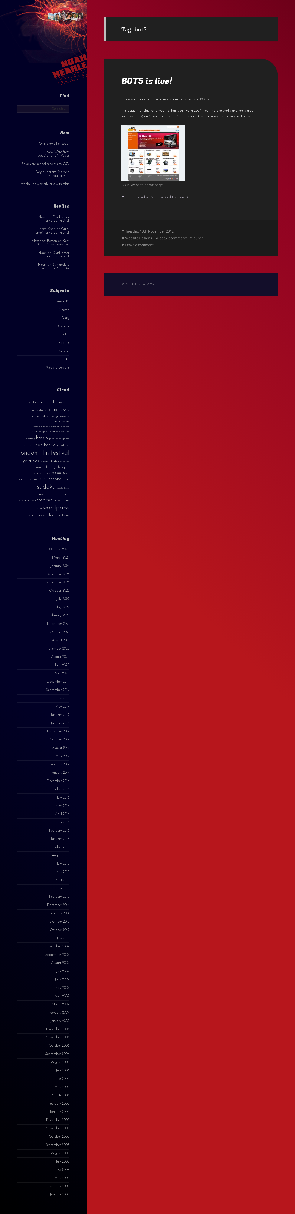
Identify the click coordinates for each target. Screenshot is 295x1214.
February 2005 (58, 1186)
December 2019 (58, 681)
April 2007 (62, 996)
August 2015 (60, 855)
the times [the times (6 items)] (44, 500)
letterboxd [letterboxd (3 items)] (62, 445)
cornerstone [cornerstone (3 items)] (38, 410)
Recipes (64, 343)
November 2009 (57, 946)
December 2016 (58, 781)
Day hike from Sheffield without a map (52, 173)
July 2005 (62, 1161)
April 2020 (62, 673)
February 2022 (59, 615)
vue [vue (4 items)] (39, 508)
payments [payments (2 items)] (64, 462)
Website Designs (57, 367)
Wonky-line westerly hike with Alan (45, 184)
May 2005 (61, 1178)
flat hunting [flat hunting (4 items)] (33, 431)
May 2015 (62, 872)
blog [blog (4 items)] (66, 402)
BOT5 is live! (146, 81)
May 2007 (62, 988)
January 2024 (59, 566)
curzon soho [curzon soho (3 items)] (32, 416)
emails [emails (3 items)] (65, 421)
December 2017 (58, 731)
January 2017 (60, 773)
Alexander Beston (44, 241)
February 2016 (59, 830)
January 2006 (59, 1112)
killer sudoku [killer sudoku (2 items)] (27, 445)
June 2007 (62, 979)
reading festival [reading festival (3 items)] (41, 473)
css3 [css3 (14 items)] (65, 409)
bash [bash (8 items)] (41, 402)
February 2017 (59, 764)
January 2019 (60, 715)
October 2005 (59, 1136)
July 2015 (63, 864)
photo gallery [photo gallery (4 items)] (53, 467)
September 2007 (57, 955)
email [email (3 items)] (57, 421)
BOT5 (204, 99)
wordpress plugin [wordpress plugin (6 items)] (43, 515)
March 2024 (60, 557)
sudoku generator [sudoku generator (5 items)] (37, 494)
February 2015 (59, 897)
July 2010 (63, 938)
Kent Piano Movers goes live (52, 242)
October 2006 (59, 1045)
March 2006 (60, 1095)
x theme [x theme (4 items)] (64, 515)
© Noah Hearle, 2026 (137, 284)
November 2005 (57, 1128)
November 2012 (57, 921)
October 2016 (59, 789)
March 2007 (60, 1004)
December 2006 (57, 1029)
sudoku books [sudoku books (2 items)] (63, 488)
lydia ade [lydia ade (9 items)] (31, 461)
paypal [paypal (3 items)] (39, 467)
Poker (65, 334)
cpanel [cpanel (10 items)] (53, 409)
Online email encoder (54, 144)
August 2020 (60, 657)
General (63, 326)
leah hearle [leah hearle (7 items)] (45, 445)
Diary (65, 318)
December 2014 (58, 905)
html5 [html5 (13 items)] (42, 438)
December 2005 (57, 1120)
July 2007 (62, 971)
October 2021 (59, 632)
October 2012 (59, 930)
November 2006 (57, 1037)
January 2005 (59, 1194)
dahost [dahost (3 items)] (45, 416)
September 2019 (57, 690)
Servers (64, 351)
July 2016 (63, 797)
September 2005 (57, 1145)
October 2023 (59, 590)
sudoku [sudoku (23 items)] (46, 487)
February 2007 (58, 1012)
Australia (63, 301)
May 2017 (62, 756)
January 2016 (60, 839)
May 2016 (62, 806)
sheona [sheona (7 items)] (55, 479)
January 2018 (60, 723)
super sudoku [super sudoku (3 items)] (27, 500)
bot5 (163, 238)
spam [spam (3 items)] (66, 479)
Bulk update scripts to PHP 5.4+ (55, 266)
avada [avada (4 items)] (31, 402)
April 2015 (62, 880)
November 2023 (57, 582)
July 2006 (62, 1070)
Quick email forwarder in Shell (56, 219)
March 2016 (60, 822)
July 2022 (62, 599)
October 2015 (59, 847)
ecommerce (178, 238)
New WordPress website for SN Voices (53, 153)
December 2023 (57, 574)
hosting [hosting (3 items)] (30, 438)
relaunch (196, 238)
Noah (42, 217)
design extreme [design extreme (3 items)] (59, 416)
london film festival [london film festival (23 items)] (44, 453)
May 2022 (62, 607)
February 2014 (59, 913)
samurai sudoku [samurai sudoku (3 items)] (29, 479)
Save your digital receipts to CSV (45, 164)
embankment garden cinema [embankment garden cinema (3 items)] (51, 426)
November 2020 (57, 649)
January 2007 (59, 1021)
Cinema (63, 310)
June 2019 (62, 698)
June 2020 (62, 665)
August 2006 (60, 1062)
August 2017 (60, 748)
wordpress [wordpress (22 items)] (56, 508)
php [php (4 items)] (66, 467)
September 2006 (57, 1054)
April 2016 (62, 814)
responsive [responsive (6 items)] (60, 473)
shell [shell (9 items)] (44, 479)
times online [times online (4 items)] (61, 500)
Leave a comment (139, 245)
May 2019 (62, 706)
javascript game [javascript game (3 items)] (59, 438)
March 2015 (60, 888)
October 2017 (59, 739)
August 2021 (60, 640)
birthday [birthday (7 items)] (54, 402)
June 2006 (62, 1079)
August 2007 (60, 963)
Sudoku (64, 359)
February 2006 (58, 1104)
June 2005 (62, 1170)
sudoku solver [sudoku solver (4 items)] (60, 494)
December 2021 (58, 624)
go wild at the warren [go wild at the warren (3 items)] (55, 431)
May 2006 (61, 1087)
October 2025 (59, 549)
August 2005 (60, 1153)
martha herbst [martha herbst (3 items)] (50, 461)
